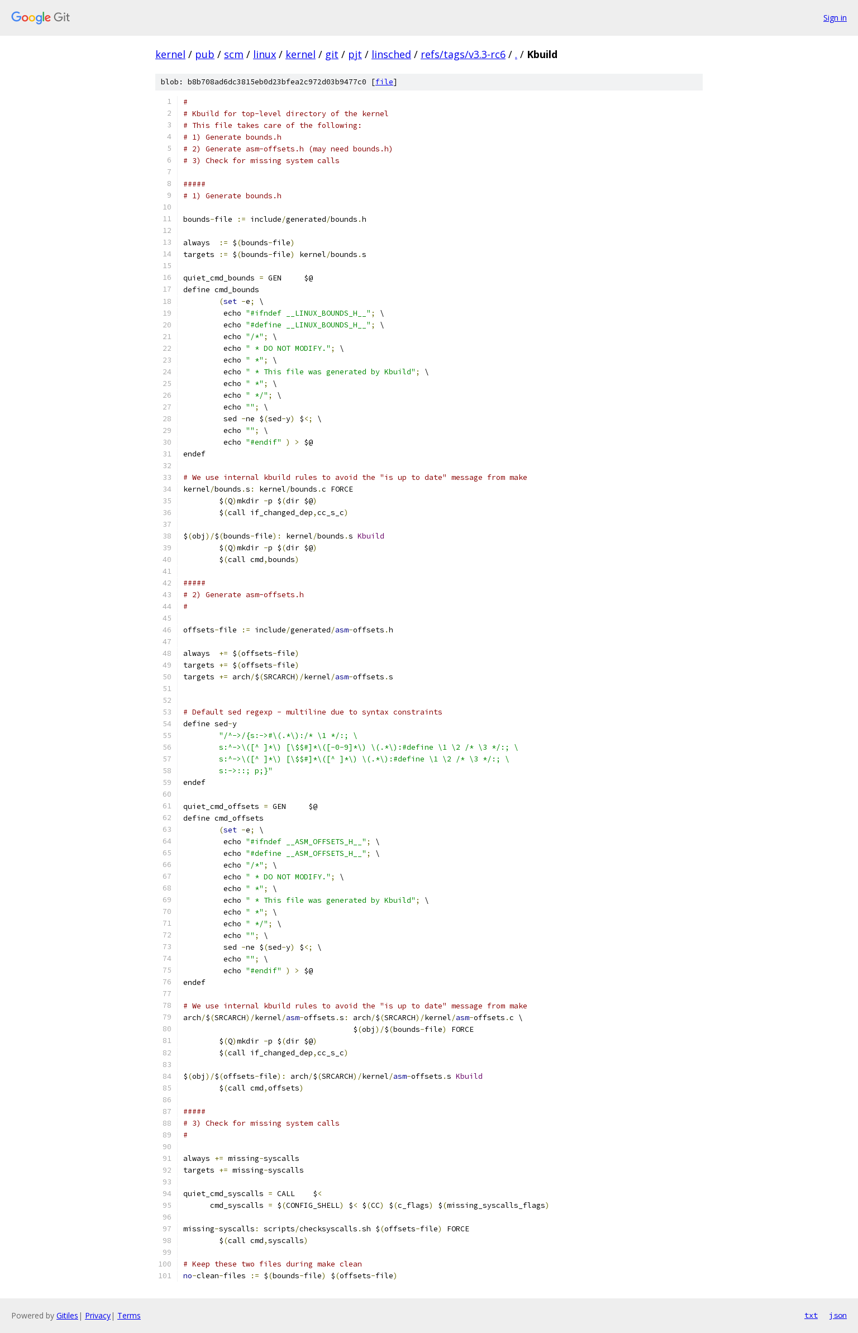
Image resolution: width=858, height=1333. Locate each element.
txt (811, 1315)
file (384, 82)
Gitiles (67, 1315)
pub (204, 54)
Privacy (98, 1315)
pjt (355, 54)
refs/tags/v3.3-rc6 (463, 54)
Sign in (835, 17)
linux (264, 54)
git (332, 54)
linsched (391, 54)
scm (234, 54)
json (838, 1315)
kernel (170, 54)
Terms (129, 1315)
